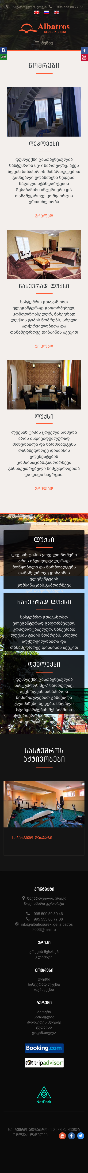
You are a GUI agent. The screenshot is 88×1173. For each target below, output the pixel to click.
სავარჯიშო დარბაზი (32, 837)
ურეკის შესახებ (44, 952)
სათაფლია (44, 1017)
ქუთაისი (44, 1027)
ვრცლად (44, 215)
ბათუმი (44, 1012)
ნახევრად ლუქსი (44, 286)
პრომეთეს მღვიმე (44, 1022)
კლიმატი (44, 957)
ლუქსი (44, 416)
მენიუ (44, 43)
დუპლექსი (44, 144)
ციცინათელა (44, 1033)
